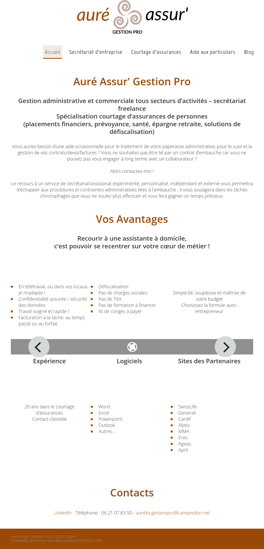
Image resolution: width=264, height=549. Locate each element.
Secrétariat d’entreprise (95, 51)
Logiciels (129, 361)
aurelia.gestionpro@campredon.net (173, 513)
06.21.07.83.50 (116, 513)
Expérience (49, 361)
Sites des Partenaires (209, 361)
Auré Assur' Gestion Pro (31, 536)
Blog (249, 51)
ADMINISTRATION (79, 540)
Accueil (52, 51)
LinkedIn (63, 513)
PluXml (40, 540)
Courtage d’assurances (156, 51)
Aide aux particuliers (212, 51)
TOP (98, 540)
